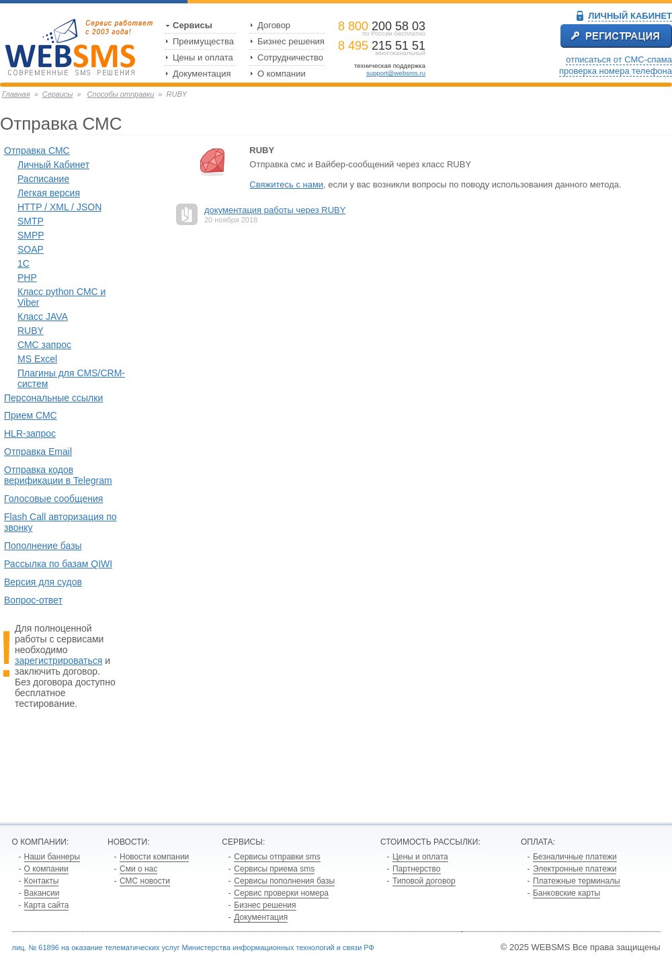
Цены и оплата (203, 57)
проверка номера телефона (615, 71)
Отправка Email (38, 451)
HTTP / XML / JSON (59, 207)
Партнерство (416, 869)
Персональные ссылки (53, 397)
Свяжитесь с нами (286, 184)
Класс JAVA (42, 316)
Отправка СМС (37, 150)
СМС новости (145, 881)
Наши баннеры (52, 856)
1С (23, 263)
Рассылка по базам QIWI (58, 563)
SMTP (30, 221)
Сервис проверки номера (281, 893)
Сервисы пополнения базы (284, 881)
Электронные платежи (575, 869)
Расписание (43, 178)
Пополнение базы (43, 545)
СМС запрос (44, 344)
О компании (281, 74)
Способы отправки (121, 94)
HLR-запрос (30, 433)
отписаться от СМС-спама (619, 59)
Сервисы (192, 25)
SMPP (30, 235)
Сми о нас (138, 869)
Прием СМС (30, 415)
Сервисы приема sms (274, 869)
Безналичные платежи (575, 856)
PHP (27, 277)
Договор (273, 25)
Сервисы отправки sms (277, 856)
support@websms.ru (395, 73)
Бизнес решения (291, 41)
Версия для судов (43, 582)
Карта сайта (46, 905)
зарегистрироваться (58, 660)
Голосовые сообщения (53, 498)
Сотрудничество (290, 57)
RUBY (30, 330)
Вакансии (42, 893)
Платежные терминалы (576, 881)
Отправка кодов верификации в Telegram (58, 475)
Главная (16, 94)
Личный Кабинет (53, 164)
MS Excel (37, 358)
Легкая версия (48, 192)
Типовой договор (424, 881)
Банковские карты (566, 893)
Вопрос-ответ (33, 600)
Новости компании (154, 856)
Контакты (41, 881)
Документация (202, 74)
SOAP (30, 249)
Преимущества (203, 41)
